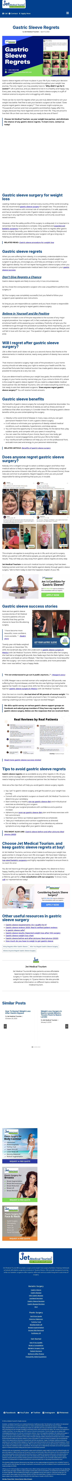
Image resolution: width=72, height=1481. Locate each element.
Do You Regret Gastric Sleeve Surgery (44, 946)
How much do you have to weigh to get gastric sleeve (29, 941)
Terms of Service (19, 1479)
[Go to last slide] (5, 1026)
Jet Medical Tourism (32, 32)
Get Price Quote (36, 1316)
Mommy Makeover (36, 1319)
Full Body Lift (36, 1333)
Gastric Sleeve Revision (36, 1301)
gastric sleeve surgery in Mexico (23, 689)
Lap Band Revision (36, 1298)
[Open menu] (67, 13)
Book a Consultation (36, 1345)
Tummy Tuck (36, 1322)
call (3, 880)
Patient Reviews (36, 1351)
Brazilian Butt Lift (36, 1325)
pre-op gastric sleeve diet (39, 802)
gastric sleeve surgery (29, 207)
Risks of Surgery (28, 1479)
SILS (36, 1307)
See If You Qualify (36, 1343)
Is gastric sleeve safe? (15, 930)
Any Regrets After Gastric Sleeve (15, 946)
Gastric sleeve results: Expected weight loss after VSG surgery (33, 933)
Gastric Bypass (36, 1293)
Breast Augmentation (36, 1327)
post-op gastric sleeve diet (30, 813)
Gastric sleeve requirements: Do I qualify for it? (26, 925)
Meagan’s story (58, 675)
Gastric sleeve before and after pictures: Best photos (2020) (32, 938)
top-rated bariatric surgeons (14, 860)
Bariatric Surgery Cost (36, 1348)
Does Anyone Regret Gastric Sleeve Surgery (19, 951)
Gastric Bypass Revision (36, 1304)
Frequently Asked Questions (36, 1357)
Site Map (4, 1479)
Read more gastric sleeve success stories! (22, 760)
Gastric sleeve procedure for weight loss (36, 242)
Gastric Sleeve (36, 1290)
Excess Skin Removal (36, 1330)
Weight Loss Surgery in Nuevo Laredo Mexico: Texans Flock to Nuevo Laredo (51, 1014)
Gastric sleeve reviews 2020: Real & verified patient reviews (31, 928)
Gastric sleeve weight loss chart (20, 936)
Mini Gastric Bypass (36, 1295)
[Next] (66, 1026)
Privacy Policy (10, 1479)
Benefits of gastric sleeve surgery (36, 448)
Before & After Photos (36, 1354)
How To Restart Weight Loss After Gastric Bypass (18, 1012)
